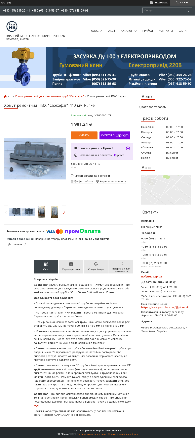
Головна (96, 31)
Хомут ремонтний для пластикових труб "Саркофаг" (49, 96)
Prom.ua (116, 430)
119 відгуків (161, 2)
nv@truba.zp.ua (151, 277)
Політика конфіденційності (123, 434)
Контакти (166, 31)
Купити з (115, 135)
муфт (37, 406)
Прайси (147, 31)
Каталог (127, 31)
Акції (111, 31)
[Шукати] (187, 10)
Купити (84, 135)
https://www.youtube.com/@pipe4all (164, 308)
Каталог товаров (153, 107)
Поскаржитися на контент (91, 434)
